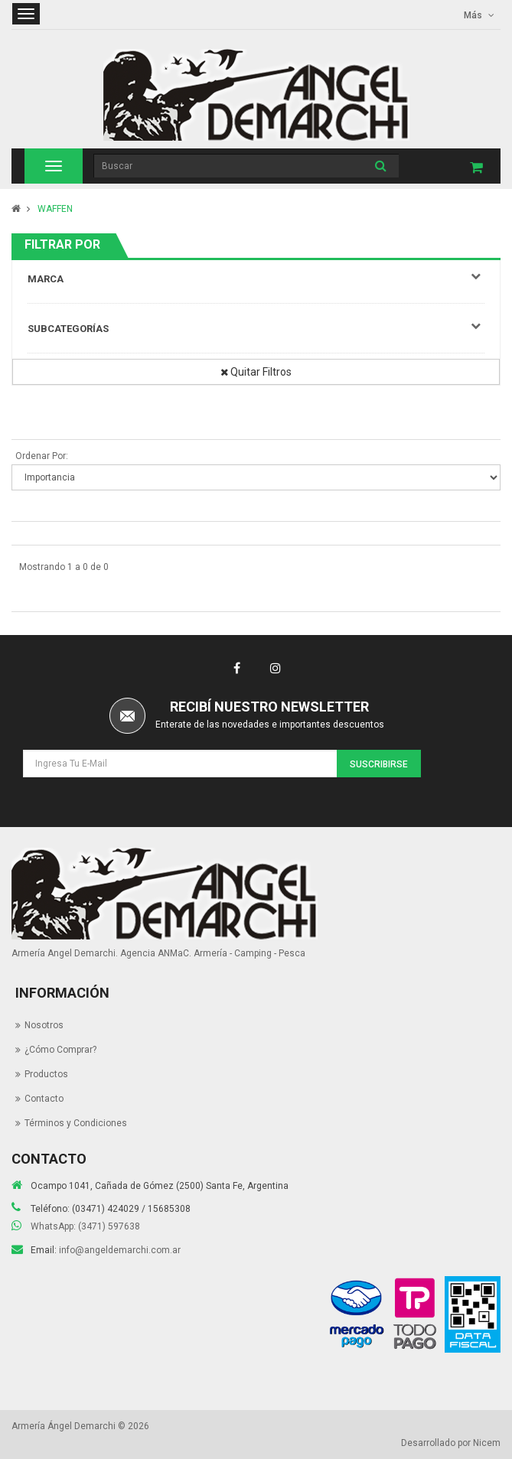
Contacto (44, 1098)
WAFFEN (55, 209)
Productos (46, 1074)
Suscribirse (379, 764)
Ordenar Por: (41, 456)
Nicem (487, 1443)
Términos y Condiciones (75, 1123)
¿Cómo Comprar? (60, 1049)
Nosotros (44, 1025)
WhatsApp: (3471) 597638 (85, 1226)
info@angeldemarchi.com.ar (120, 1250)
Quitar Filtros (256, 372)
